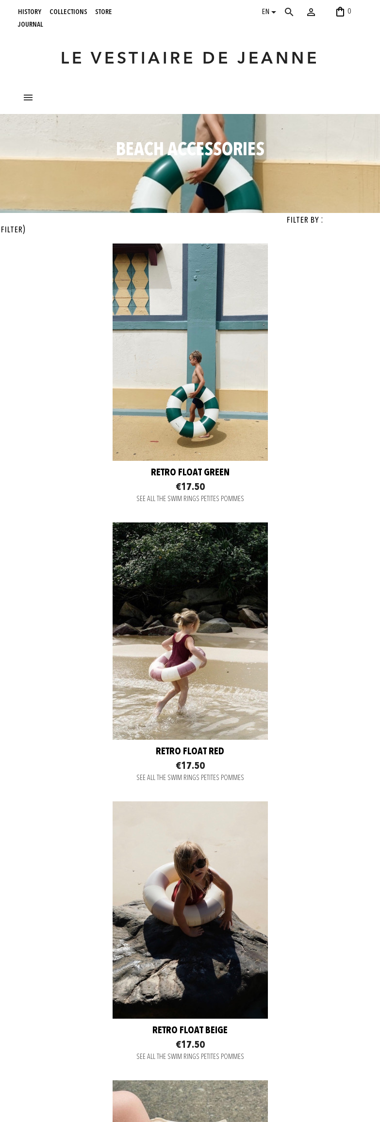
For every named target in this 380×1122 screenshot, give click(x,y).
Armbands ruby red (277, 818)
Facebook (170, 966)
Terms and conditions (116, 994)
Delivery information (115, 970)
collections (68, 11)
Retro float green (103, 539)
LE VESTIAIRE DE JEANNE (190, 59)
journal (30, 24)
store (103, 11)
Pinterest (169, 979)
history (29, 11)
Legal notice (105, 1006)
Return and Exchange (116, 982)
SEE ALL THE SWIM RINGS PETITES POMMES (103, 565)
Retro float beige (102, 818)
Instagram (170, 954)
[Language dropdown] (271, 13)
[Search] (299, 12)
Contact (99, 946)
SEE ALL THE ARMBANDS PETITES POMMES (277, 844)
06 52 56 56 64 (330, 1099)
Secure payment (110, 958)
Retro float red (277, 539)
